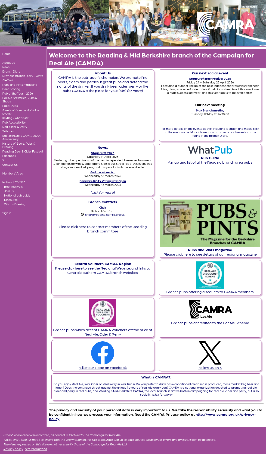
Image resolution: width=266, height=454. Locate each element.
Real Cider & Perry (14, 126)
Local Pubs (10, 105)
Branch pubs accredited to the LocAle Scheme (210, 320)
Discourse (11, 199)
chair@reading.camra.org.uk (105, 214)
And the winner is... (102, 172)
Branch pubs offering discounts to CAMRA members (210, 289)
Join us (9, 191)
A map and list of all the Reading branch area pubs (210, 157)
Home (6, 53)
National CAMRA (13, 182)
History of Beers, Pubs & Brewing (18, 145)
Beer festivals (13, 186)
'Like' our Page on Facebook (103, 365)
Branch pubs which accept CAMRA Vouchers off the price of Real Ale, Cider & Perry (102, 329)
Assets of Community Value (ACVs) (20, 111)
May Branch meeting (210, 110)
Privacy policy (13, 449)
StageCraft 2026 (102, 153)
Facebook (9, 155)
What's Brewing (14, 204)
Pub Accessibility (14, 122)
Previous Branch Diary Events (22, 75)
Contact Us (10, 164)
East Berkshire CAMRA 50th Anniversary (21, 137)
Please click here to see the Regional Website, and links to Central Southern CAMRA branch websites (102, 268)
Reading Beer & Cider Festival (22, 151)
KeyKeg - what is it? (15, 118)
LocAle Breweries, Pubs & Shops (19, 99)
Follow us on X (210, 365)
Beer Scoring (11, 89)
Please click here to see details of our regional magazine (210, 249)
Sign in (6, 213)
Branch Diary (11, 71)
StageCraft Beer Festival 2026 (210, 78)
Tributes (8, 131)
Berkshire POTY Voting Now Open (103, 181)
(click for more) (102, 192)
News (5, 67)
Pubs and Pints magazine (19, 84)
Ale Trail (7, 80)
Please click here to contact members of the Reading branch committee (103, 228)
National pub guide (17, 195)
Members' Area (12, 173)
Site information (36, 449)
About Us (8, 62)
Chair (102, 207)
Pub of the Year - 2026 (17, 93)
